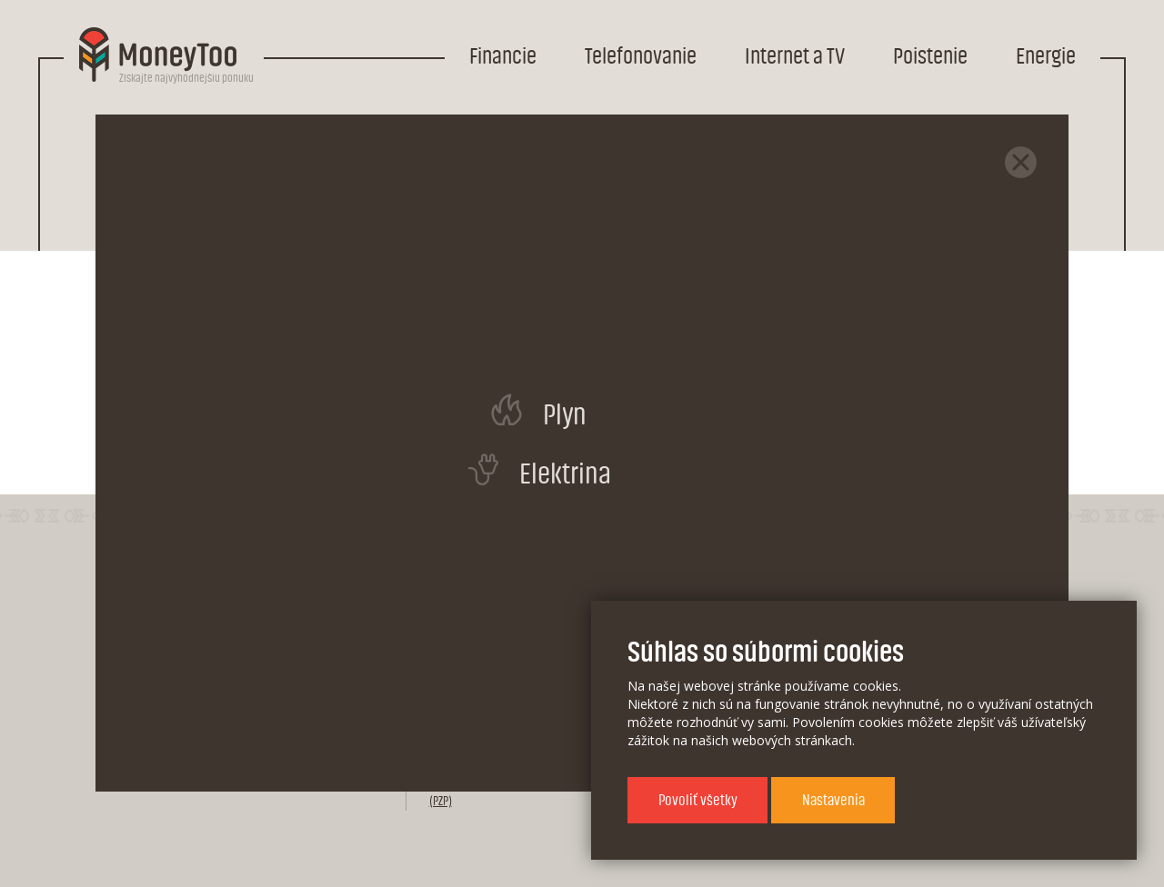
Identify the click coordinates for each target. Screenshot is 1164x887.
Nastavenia (833, 800)
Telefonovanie (641, 56)
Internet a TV (795, 56)
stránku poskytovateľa (664, 416)
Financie (503, 56)
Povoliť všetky (698, 800)
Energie (1046, 56)
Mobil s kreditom (370, 137)
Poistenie (930, 56)
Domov (160, 137)
